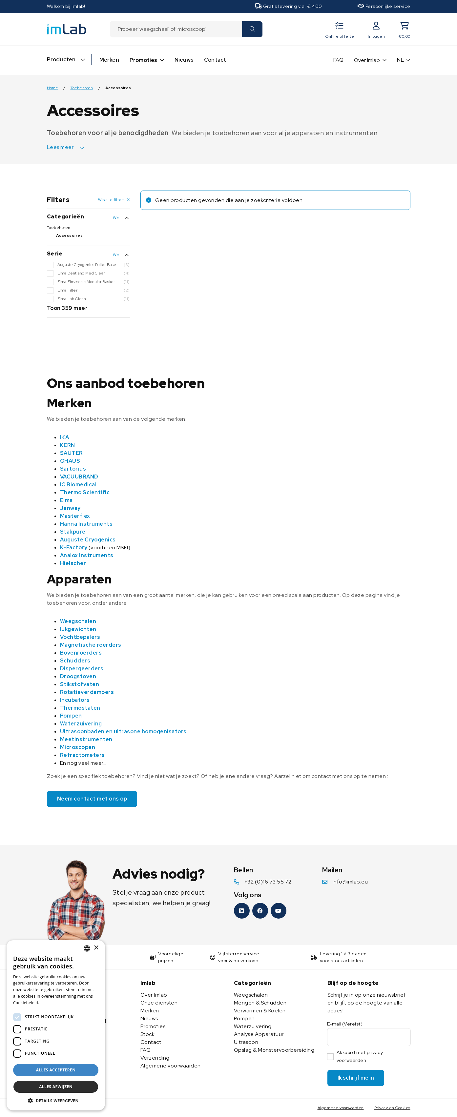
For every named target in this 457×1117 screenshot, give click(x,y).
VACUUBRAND (79, 476)
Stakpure (73, 531)
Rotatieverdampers (87, 692)
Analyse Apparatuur (259, 1034)
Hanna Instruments (86, 523)
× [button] (95, 947)
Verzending (155, 1057)
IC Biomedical (78, 484)
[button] (55, 1100)
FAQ (338, 59)
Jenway (70, 508)
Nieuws (184, 59)
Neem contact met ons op (92, 798)
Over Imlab (367, 60)
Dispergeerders (82, 668)
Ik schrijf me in (356, 1077)
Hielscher (73, 563)
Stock (147, 1034)
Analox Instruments (87, 555)
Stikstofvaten (79, 684)
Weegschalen (78, 621)
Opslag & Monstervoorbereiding (274, 1049)
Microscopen (77, 747)
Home (52, 88)
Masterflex (75, 516)
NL (400, 59)
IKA (64, 437)
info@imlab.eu (350, 881)
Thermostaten (80, 707)
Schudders (75, 660)
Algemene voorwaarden (170, 1065)
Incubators (75, 700)
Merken (109, 59)
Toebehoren (82, 88)
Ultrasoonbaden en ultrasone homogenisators (123, 731)
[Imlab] (66, 28)
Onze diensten (159, 1002)
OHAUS (70, 460)
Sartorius (73, 468)
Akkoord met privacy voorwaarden (360, 1056)
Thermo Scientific (85, 492)
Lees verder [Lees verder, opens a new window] (52, 1002)
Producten (61, 59)
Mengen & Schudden (260, 1002)
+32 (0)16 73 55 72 (268, 881)
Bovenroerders (81, 652)
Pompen (71, 715)
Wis (116, 217)
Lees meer (60, 147)
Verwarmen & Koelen (260, 1010)
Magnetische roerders (90, 644)
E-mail (345, 1024)
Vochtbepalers (80, 637)
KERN (67, 445)
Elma (66, 500)
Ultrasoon (246, 1042)
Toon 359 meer (67, 308)
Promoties (143, 60)
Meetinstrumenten (86, 739)
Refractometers (82, 755)
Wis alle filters (111, 199)
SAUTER (71, 453)
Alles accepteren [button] (56, 1070)
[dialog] (56, 1025)
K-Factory (74, 547)
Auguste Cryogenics (88, 539)
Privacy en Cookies (392, 1107)
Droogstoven (78, 676)
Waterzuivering (81, 723)
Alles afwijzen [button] (56, 1086)
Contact (215, 59)
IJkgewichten (78, 629)
